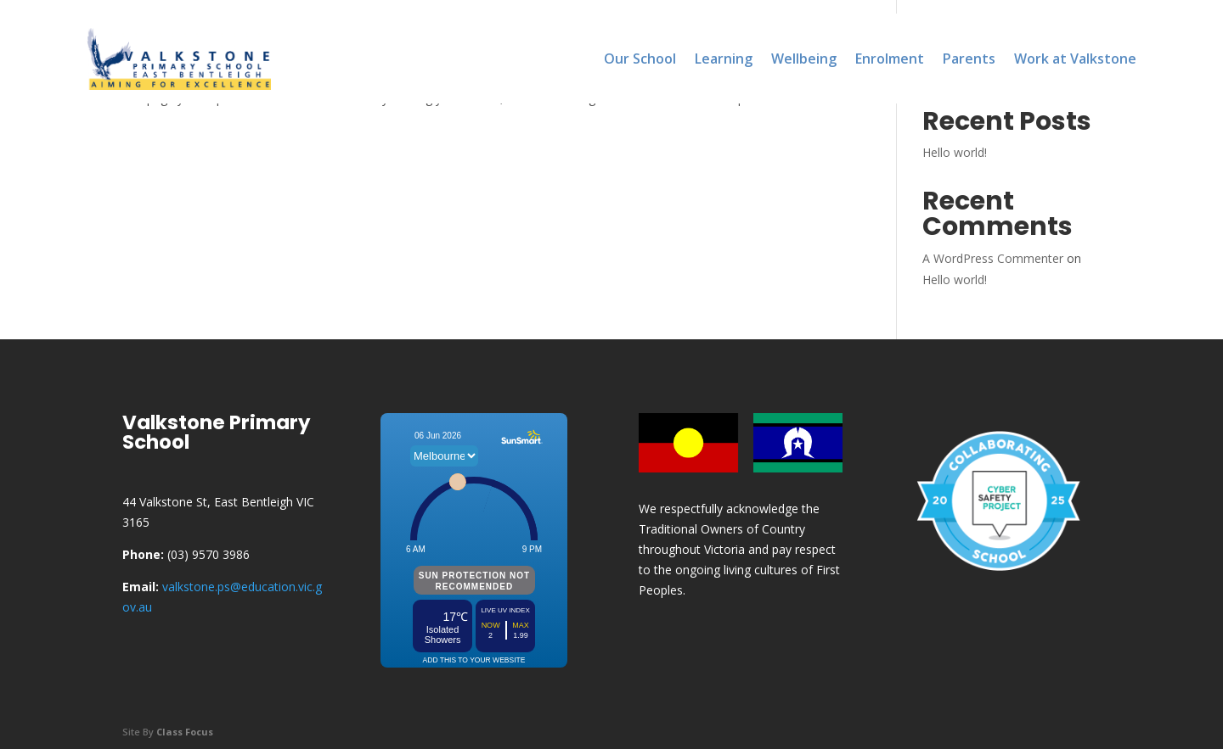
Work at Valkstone (1075, 58)
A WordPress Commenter (992, 258)
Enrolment (889, 58)
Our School (640, 58)
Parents (969, 58)
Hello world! (954, 152)
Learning (723, 58)
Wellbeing (804, 58)
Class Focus (184, 731)
